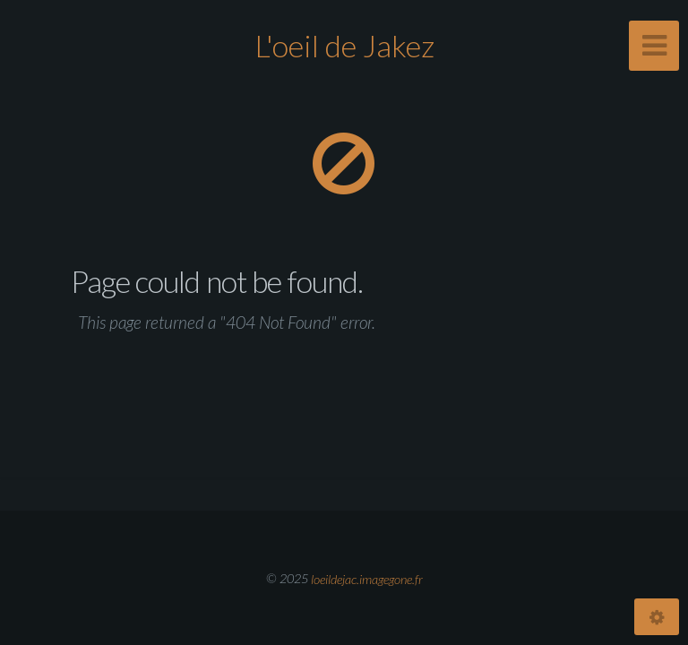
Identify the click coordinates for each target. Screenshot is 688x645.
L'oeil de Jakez (344, 45)
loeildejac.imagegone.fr (367, 578)
